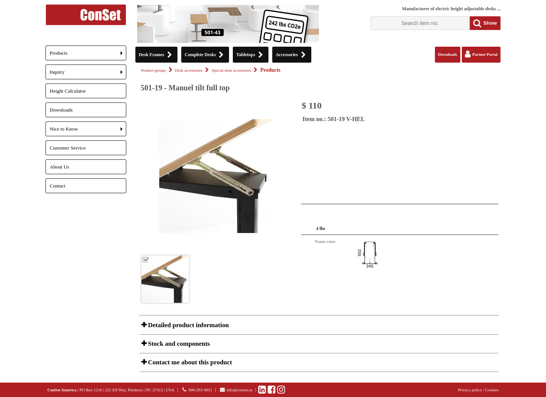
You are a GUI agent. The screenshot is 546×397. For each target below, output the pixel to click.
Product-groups (153, 70)
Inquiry (88, 74)
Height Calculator (68, 91)
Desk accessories (189, 70)
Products (88, 55)
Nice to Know (88, 131)
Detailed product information (187, 325)
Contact (57, 186)
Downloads (61, 110)
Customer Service (68, 148)
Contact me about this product (189, 362)
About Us (59, 167)
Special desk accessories (231, 70)
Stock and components (178, 343)
